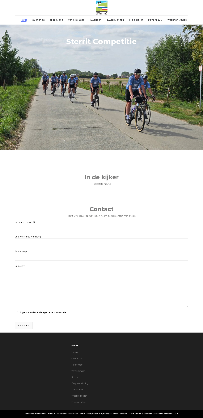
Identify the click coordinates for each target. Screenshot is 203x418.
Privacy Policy (78, 402)
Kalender (76, 377)
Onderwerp (101, 255)
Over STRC (77, 358)
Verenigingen (78, 371)
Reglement (77, 364)
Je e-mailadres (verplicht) (101, 240)
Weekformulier (79, 395)
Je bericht (101, 286)
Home (74, 352)
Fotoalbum (77, 389)
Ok (176, 413)
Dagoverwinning (80, 383)
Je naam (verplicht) (101, 226)
